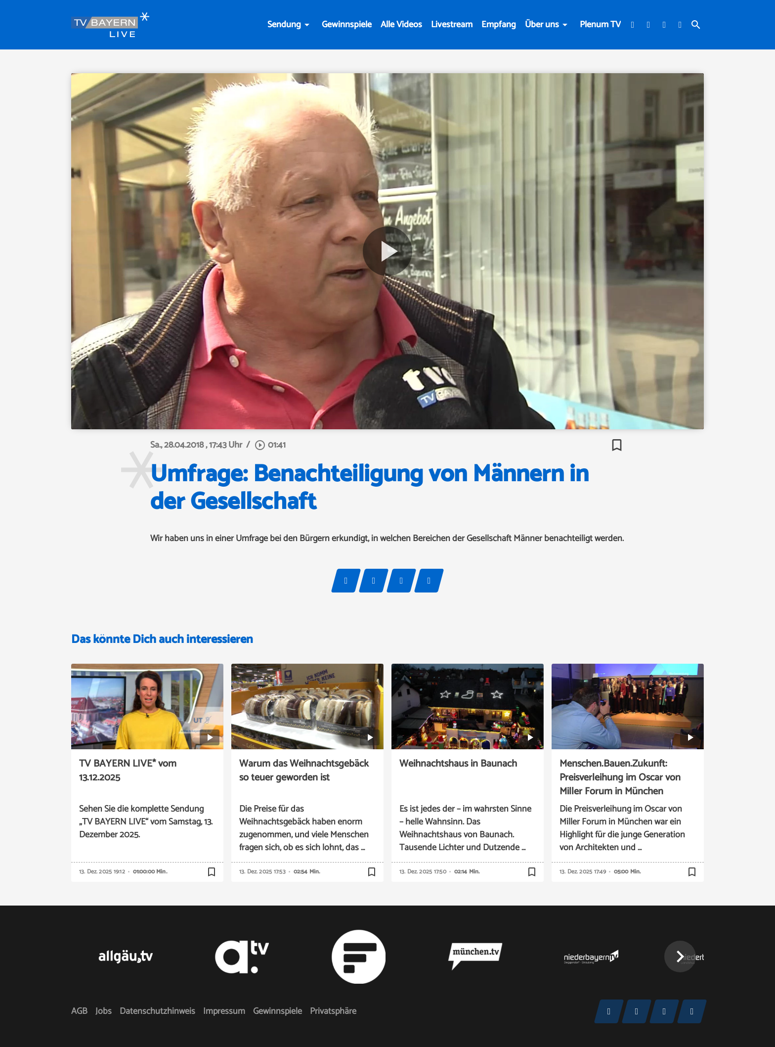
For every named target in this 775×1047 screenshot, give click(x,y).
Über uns (542, 24)
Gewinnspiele (347, 24)
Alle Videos (401, 24)
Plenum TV (600, 24)
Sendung (284, 24)
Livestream (452, 24)
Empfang (498, 24)
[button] (680, 956)
